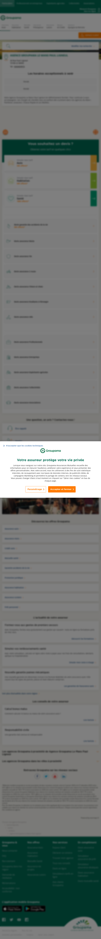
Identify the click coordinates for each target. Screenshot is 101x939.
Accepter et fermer (60, 489)
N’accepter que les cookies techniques (24, 446)
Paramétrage (34, 489)
